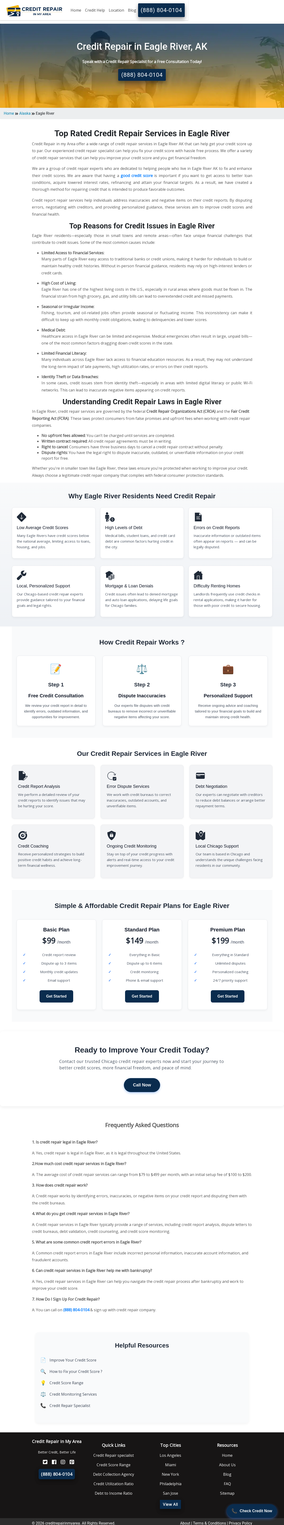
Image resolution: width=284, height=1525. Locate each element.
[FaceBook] (52, 1462)
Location (116, 10)
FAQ (227, 1483)
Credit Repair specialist (113, 1455)
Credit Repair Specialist (70, 1405)
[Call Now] (252, 1511)
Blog (132, 10)
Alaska (25, 113)
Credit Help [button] (95, 10)
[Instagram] (61, 1462)
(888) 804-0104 (161, 10)
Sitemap (227, 1493)
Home (76, 10)
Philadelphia (170, 1483)
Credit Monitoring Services (73, 1394)
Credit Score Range (66, 1382)
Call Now (142, 1085)
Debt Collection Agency (113, 1474)
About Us (227, 1464)
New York (170, 1474)
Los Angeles (170, 1455)
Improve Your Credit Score (73, 1360)
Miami (170, 1464)
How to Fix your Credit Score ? (76, 1371)
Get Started (56, 996)
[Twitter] (43, 1462)
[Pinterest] (70, 1462)
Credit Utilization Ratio (114, 1483)
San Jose (170, 1493)
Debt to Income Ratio (113, 1493)
